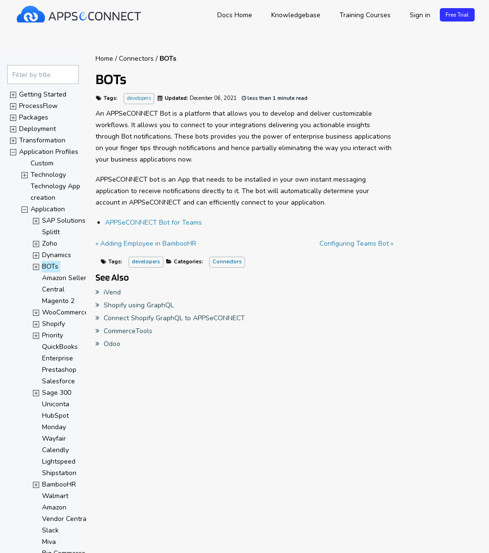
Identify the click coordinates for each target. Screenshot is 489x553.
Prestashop (59, 369)
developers (139, 98)
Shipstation (59, 472)
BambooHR (59, 484)
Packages (33, 117)
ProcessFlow (38, 105)
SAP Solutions (63, 220)
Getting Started (42, 94)
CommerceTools (124, 331)
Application (48, 209)
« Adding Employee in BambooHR (146, 243)
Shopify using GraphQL (135, 305)
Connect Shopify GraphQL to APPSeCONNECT (170, 318)
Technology (48, 174)
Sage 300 (56, 392)
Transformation (42, 140)
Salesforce (58, 381)
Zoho (49, 243)
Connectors (227, 261)
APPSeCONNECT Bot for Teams (153, 222)
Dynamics (56, 255)
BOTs (50, 266)
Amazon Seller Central (65, 283)
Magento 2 (58, 300)
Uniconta (55, 404)
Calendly (55, 450)
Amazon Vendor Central (65, 513)
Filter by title (31, 74)
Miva (49, 541)
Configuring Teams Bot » (356, 243)
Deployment (37, 128)
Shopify (53, 323)
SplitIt (51, 232)
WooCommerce (65, 312)
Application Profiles (48, 151)
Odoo (108, 343)
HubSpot (55, 415)
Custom (42, 163)
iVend (108, 292)
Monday (54, 427)
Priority (52, 335)
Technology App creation (56, 192)
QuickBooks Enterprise (61, 352)
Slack (50, 530)
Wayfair (54, 438)
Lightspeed (58, 461)
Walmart (55, 495)
